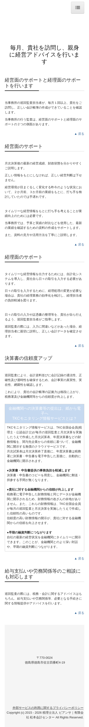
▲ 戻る (79, 134)
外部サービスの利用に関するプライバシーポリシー (48, 708)
